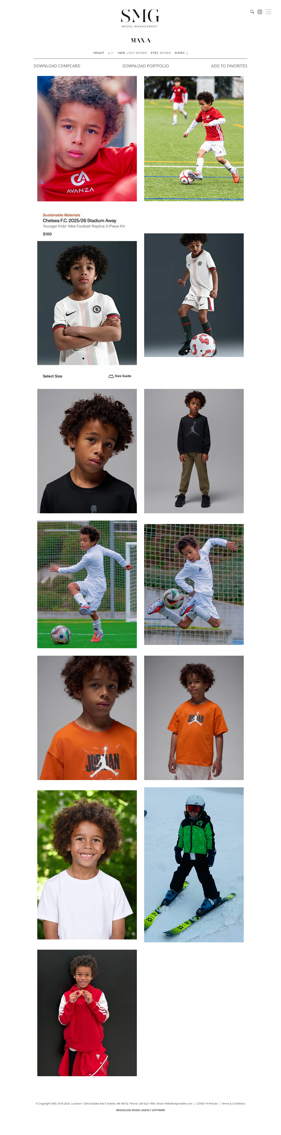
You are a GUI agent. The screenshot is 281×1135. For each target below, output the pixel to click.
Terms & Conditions (233, 1103)
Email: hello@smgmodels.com (174, 1103)
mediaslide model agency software (140, 1110)
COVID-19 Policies (207, 1103)
